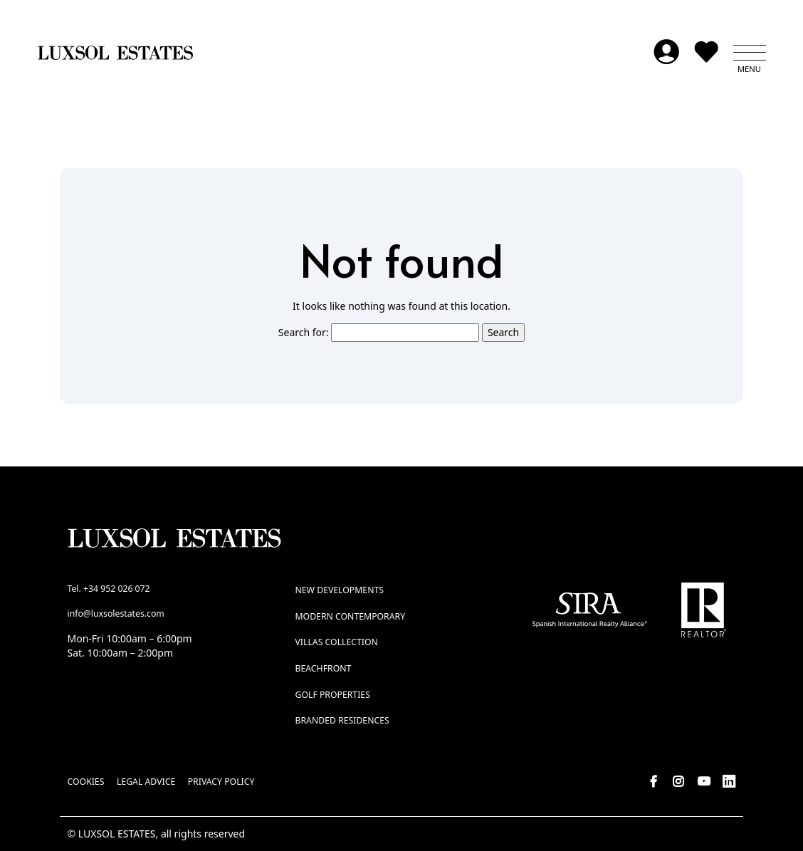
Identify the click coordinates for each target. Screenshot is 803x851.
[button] (749, 53)
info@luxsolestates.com (116, 613)
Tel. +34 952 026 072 (109, 589)
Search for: (303, 332)
